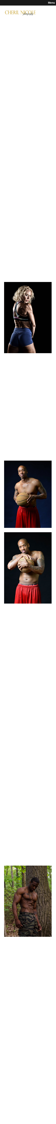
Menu (51, 2)
